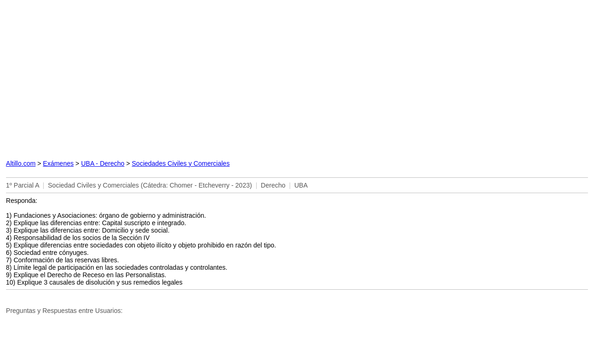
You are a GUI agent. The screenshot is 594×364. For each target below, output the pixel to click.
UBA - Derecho (102, 163)
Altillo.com (21, 163)
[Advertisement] (201, 78)
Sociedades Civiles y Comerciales (181, 163)
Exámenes (58, 163)
